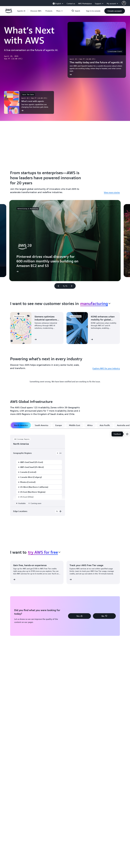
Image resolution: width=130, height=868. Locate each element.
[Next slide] (73, 286)
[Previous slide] (57, 286)
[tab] (21, 425)
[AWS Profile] (124, 3)
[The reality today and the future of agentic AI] (97, 50)
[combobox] (95, 303)
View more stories (112, 192)
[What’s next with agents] (29, 102)
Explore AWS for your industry (106, 368)
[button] (35, 11)
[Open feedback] (127, 434)
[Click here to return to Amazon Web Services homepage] (8, 12)
